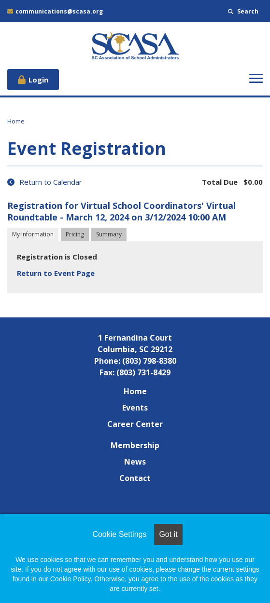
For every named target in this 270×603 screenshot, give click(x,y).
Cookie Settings (119, 534)
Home (16, 121)
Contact (135, 478)
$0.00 (253, 182)
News (135, 461)
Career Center (135, 424)
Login (38, 79)
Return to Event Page (56, 273)
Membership (135, 445)
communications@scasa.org (55, 11)
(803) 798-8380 (149, 361)
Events (135, 407)
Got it (168, 534)
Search (243, 11)
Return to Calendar (44, 182)
